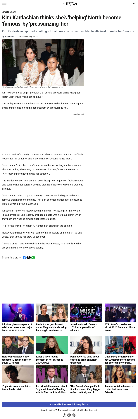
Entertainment (9, 12)
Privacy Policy (81, 404)
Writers (67, 404)
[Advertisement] (43, 132)
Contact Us (55, 404)
